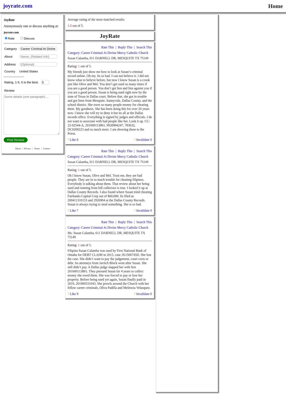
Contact (46, 148)
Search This (144, 47)
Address (10, 64)
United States (28, 71)
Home (275, 6)
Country (10, 71)
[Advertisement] (187, 76)
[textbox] (38, 49)
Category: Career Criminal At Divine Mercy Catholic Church (108, 53)
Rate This (107, 47)
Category (11, 48)
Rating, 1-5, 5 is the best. (22, 82)
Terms (37, 148)
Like (73, 139)
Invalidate (142, 139)
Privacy (27, 148)
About (8, 56)
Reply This (125, 47)
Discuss (28, 38)
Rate (10, 38)
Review (9, 90)
